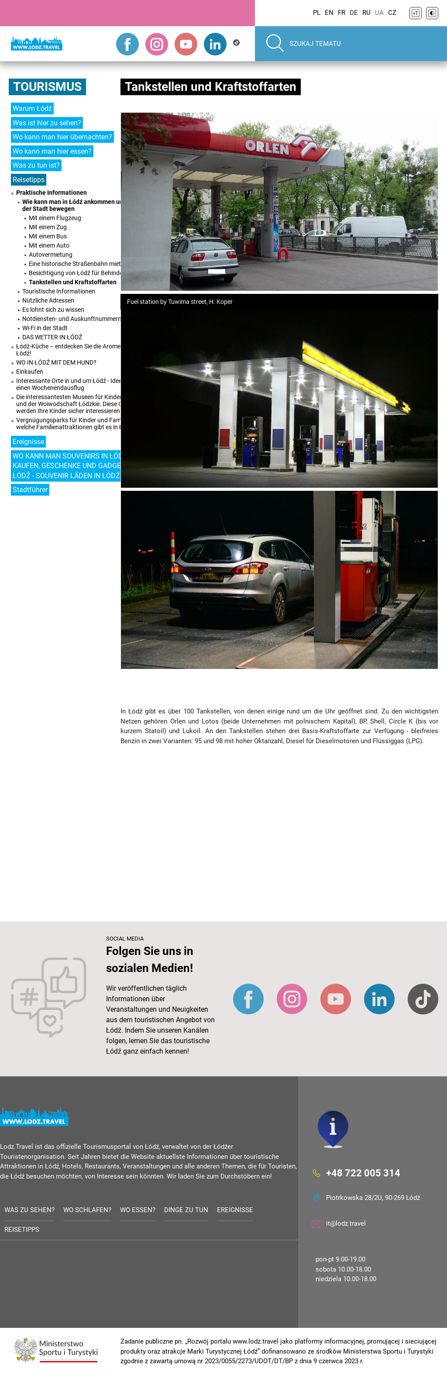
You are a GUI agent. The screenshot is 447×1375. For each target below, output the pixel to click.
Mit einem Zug (48, 227)
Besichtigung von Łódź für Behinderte (79, 272)
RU (366, 13)
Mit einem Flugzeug (55, 217)
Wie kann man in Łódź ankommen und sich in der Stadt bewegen (84, 205)
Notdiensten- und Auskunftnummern (71, 318)
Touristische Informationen (58, 291)
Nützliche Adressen (48, 300)
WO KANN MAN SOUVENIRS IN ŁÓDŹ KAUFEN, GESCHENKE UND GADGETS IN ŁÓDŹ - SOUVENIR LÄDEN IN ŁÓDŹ (75, 466)
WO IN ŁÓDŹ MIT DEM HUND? (56, 362)
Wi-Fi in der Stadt (45, 327)
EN (329, 13)
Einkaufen (29, 371)
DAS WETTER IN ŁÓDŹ (52, 337)
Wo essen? (137, 1210)
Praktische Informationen (51, 192)
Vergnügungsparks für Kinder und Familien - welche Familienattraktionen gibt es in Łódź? (76, 424)
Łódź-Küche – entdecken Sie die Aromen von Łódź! (75, 350)
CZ (392, 13)
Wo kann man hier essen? (52, 151)
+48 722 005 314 (363, 1173)
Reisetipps (29, 180)
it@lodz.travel (346, 1223)
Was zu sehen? (29, 1210)
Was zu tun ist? (36, 165)
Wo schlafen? (87, 1210)
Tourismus (47, 86)
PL (316, 13)
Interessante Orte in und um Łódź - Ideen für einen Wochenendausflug (75, 384)
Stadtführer (30, 490)
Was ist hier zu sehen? (47, 123)
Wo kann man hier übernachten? (62, 137)
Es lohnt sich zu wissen (53, 309)
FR (341, 13)
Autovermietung (50, 254)
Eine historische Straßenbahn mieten (78, 263)
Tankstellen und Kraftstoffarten (73, 282)
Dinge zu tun (186, 1210)
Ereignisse (28, 442)
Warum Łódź (32, 108)
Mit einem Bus (48, 236)
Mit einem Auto (49, 245)
